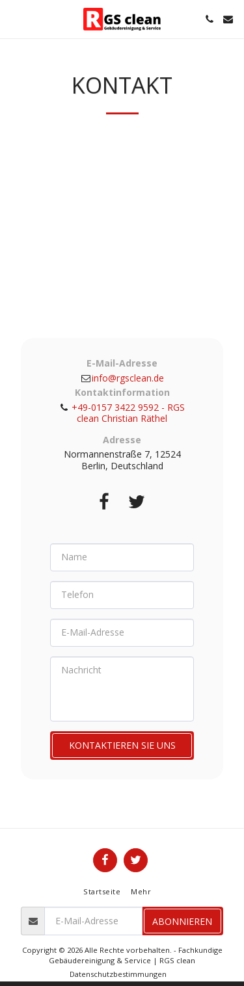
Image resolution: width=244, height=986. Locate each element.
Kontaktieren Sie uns (122, 745)
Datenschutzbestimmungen (118, 974)
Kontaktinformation (122, 392)
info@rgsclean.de (122, 378)
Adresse (122, 440)
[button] (14, 18)
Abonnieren (182, 921)
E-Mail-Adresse (122, 363)
